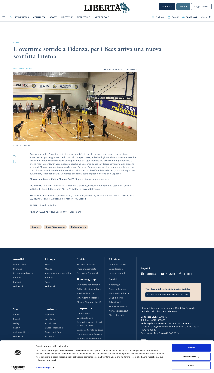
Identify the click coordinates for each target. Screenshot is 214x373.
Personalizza (191, 356)
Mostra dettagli (43, 367)
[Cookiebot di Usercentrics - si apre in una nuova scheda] (18, 368)
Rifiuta (191, 365)
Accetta (191, 347)
